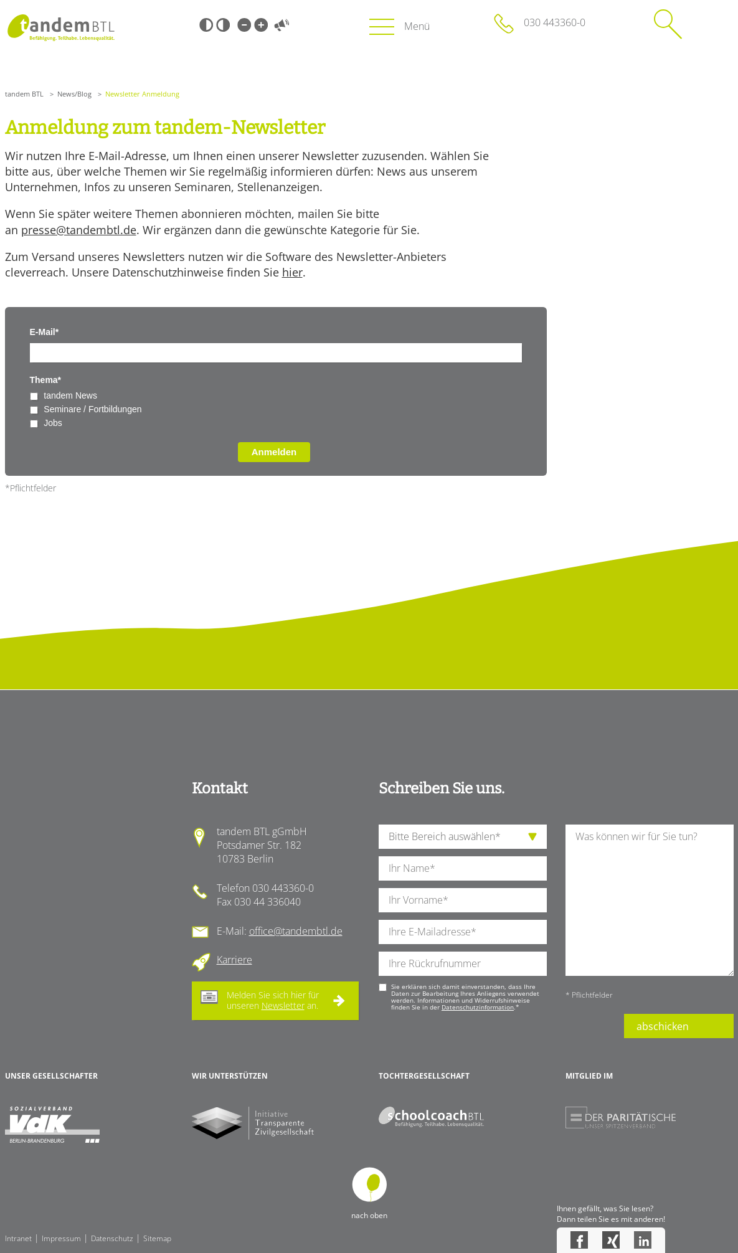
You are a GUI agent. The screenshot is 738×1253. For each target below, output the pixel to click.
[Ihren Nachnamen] (463, 868)
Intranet (18, 1238)
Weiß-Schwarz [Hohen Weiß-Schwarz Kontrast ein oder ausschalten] (222, 24)
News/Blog (74, 93)
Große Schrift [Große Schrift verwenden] (260, 24)
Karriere (234, 960)
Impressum (61, 1238)
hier (292, 272)
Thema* (46, 380)
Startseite (61, 28)
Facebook (579, 1240)
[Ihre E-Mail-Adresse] (463, 932)
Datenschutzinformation (478, 1007)
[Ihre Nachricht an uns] (649, 900)
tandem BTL (24, 93)
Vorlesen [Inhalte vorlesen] (282, 24)
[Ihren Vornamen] (463, 900)
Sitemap (157, 1238)
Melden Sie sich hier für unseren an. (273, 1000)
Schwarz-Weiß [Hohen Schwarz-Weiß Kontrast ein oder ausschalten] (206, 24)
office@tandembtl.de (296, 931)
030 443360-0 (554, 22)
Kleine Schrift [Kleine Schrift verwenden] (244, 24)
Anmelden (274, 452)
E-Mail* (44, 332)
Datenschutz (112, 1238)
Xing (611, 1240)
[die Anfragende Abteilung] (463, 837)
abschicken (662, 1026)
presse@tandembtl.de (78, 229)
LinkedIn (642, 1240)
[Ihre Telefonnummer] (463, 964)
